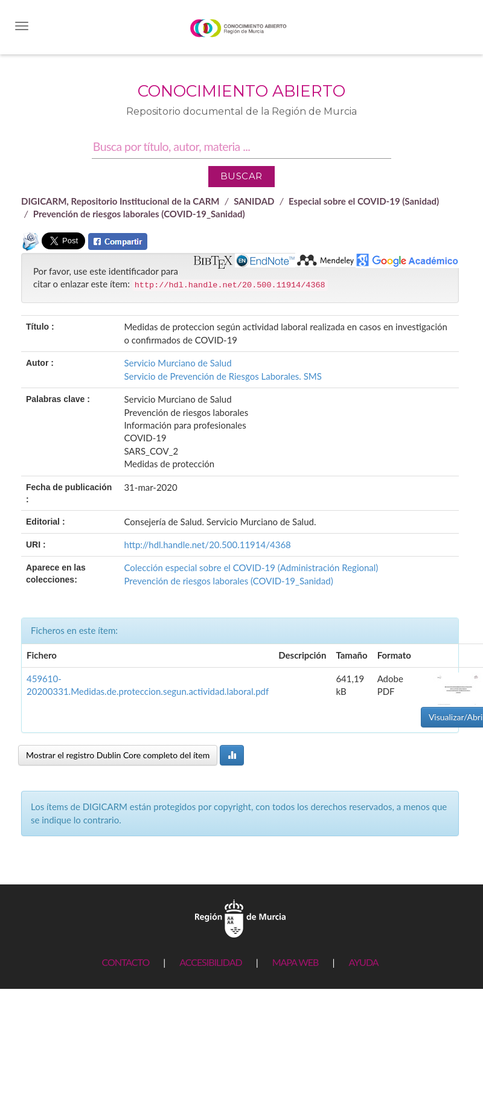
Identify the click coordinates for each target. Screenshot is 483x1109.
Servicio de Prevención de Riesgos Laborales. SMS (223, 376)
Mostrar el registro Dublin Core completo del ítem (118, 755)
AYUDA (363, 962)
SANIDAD (254, 201)
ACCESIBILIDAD (210, 962)
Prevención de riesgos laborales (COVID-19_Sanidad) (139, 213)
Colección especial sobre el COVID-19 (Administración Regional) (251, 567)
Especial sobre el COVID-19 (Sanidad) (364, 201)
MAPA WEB (295, 962)
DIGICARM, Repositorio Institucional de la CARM (120, 201)
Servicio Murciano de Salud (177, 362)
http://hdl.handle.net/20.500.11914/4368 (207, 544)
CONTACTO (125, 962)
